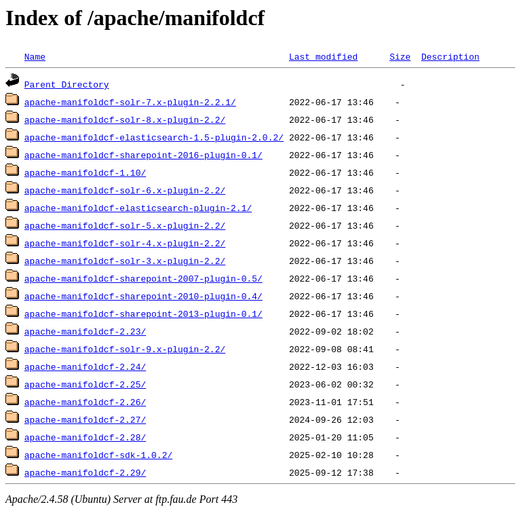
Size (399, 56)
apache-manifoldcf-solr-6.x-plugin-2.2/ (124, 190)
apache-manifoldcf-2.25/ (85, 384)
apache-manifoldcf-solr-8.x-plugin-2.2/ (124, 119)
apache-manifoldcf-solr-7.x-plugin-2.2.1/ (130, 102)
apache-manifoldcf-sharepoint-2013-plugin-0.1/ (143, 313)
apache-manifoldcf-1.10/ (85, 172)
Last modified (323, 56)
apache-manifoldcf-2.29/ (85, 472)
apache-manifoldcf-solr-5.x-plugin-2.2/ (124, 225)
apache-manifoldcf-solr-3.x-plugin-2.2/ (124, 260)
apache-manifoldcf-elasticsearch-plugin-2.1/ (138, 208)
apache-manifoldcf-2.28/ (85, 437)
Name (34, 56)
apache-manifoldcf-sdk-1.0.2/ (98, 455)
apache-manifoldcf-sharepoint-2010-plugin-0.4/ (143, 296)
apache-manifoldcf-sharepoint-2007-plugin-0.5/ (143, 278)
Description (450, 56)
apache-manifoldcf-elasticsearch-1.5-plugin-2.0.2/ (154, 137)
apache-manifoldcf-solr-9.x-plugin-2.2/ (124, 349)
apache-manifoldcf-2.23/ (85, 331)
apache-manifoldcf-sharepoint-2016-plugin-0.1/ (143, 155)
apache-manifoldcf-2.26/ (85, 402)
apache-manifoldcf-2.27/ (85, 419)
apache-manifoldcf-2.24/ (85, 366)
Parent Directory (66, 84)
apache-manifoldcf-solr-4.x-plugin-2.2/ (124, 243)
